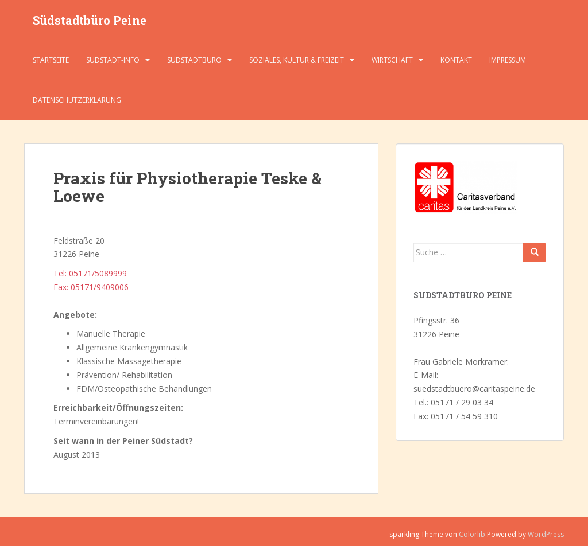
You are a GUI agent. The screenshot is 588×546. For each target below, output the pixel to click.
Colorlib (472, 534)
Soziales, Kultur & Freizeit (296, 60)
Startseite (51, 60)
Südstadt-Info (113, 60)
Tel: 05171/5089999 (90, 273)
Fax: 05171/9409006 (91, 287)
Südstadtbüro (194, 60)
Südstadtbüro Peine (89, 20)
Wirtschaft (392, 60)
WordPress (546, 534)
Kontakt (456, 60)
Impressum (507, 60)
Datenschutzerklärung (77, 100)
